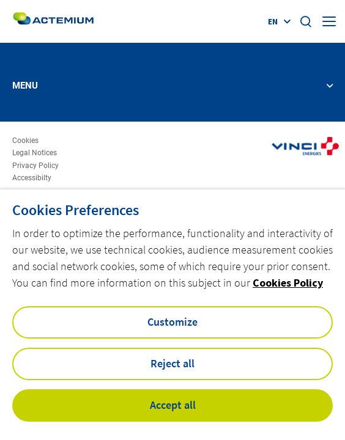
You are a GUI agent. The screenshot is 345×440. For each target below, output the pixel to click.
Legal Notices (34, 153)
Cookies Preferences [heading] (75, 210)
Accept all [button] (173, 405)
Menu (25, 86)
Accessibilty (31, 178)
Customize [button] (172, 322)
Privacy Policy (35, 166)
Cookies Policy (288, 283)
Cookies (25, 141)
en (273, 21)
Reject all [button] (172, 363)
